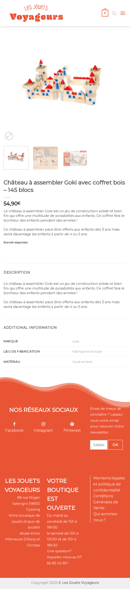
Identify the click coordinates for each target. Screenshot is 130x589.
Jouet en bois (82, 361)
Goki (75, 341)
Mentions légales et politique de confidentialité (109, 484)
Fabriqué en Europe (87, 351)
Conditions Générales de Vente (105, 502)
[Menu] (123, 13)
